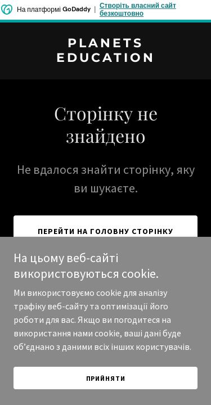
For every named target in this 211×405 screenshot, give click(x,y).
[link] (105, 58)
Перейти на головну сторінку (105, 231)
